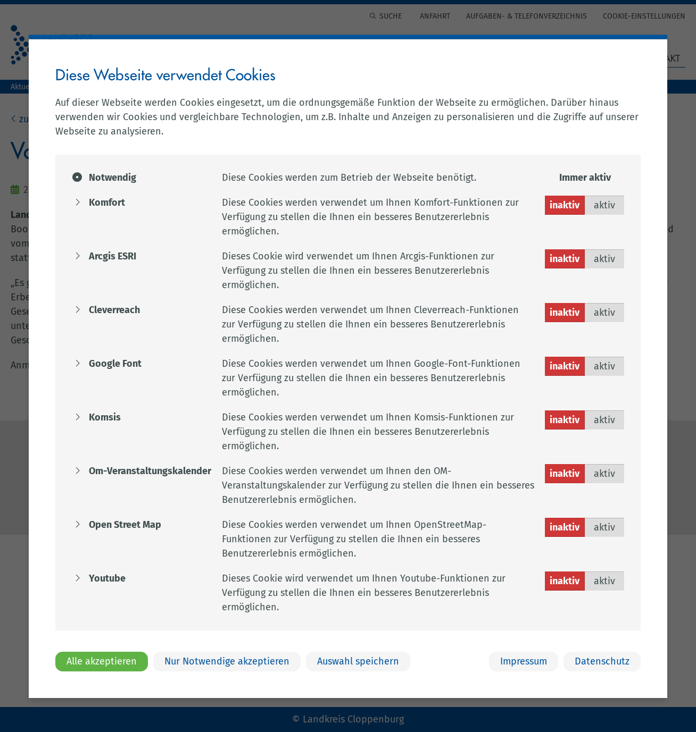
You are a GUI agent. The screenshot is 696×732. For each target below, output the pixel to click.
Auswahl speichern (358, 661)
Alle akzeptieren (102, 661)
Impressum (523, 661)
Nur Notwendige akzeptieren (226, 661)
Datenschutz (602, 661)
